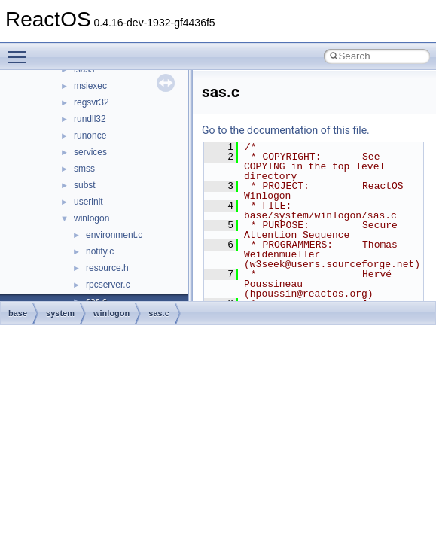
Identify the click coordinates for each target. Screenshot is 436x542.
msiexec (90, 86)
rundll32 (90, 119)
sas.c (158, 313)
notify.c (100, 251)
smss (84, 168)
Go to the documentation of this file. (286, 130)
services (90, 152)
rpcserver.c (108, 284)
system (60, 313)
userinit (88, 201)
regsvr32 (91, 102)
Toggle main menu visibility (20, 50)
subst (85, 185)
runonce (90, 135)
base (17, 313)
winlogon (91, 218)
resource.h (107, 268)
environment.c (114, 235)
